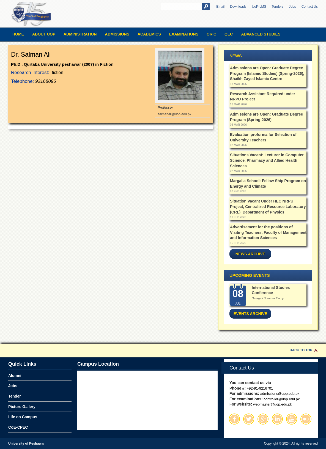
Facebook (234, 419)
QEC (228, 34)
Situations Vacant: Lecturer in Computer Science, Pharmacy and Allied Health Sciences (267, 160)
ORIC (211, 34)
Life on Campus (22, 417)
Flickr (306, 419)
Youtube (292, 419)
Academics (149, 34)
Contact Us (310, 7)
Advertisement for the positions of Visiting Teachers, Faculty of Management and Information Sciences (268, 232)
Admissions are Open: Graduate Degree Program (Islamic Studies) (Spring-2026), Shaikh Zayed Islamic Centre (267, 73)
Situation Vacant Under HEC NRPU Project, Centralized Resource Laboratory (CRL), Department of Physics (268, 206)
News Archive (250, 254)
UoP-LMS (259, 7)
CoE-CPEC (18, 427)
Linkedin (277, 419)
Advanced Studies (260, 34)
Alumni (14, 375)
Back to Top (301, 350)
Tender (14, 396)
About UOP (43, 34)
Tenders (278, 7)
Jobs (292, 7)
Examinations (183, 34)
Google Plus (263, 419)
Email (220, 7)
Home (18, 34)
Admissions (117, 34)
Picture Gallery (21, 406)
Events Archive (250, 313)
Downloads (238, 7)
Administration (80, 34)
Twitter (249, 419)
